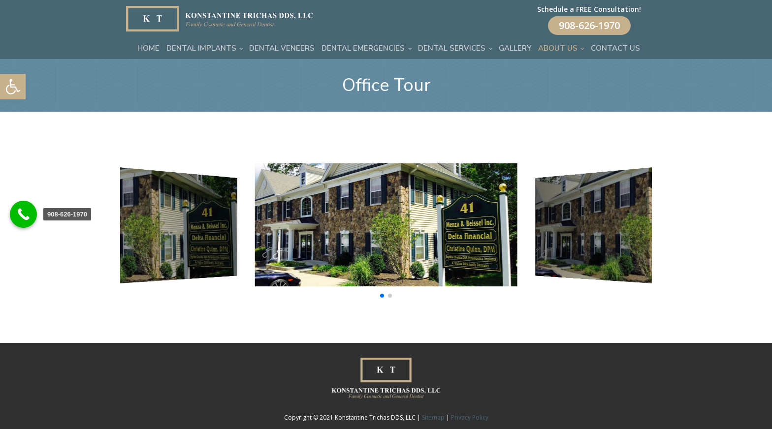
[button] (13, 86)
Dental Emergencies (363, 48)
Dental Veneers (282, 48)
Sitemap (433, 417)
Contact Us (615, 48)
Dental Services (451, 48)
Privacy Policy (469, 417)
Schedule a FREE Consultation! (589, 9)
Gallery (515, 48)
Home (148, 48)
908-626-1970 (589, 25)
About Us (558, 48)
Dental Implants (201, 48)
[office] (386, 283)
